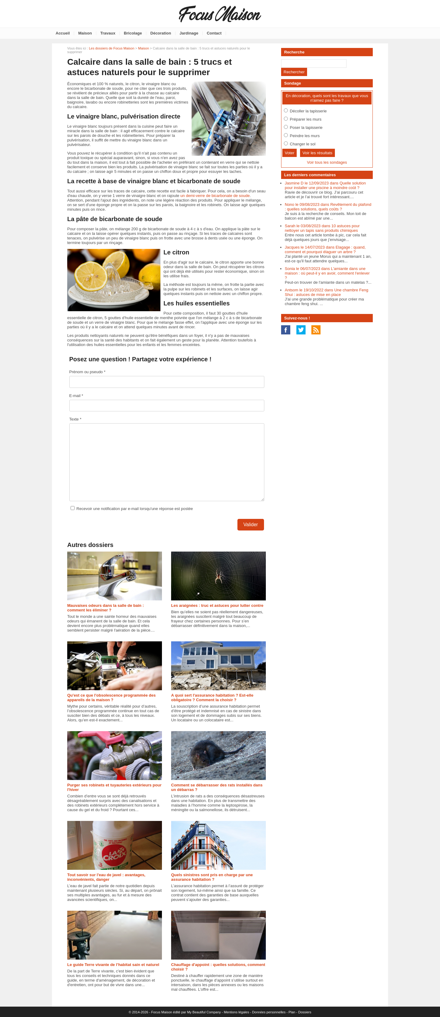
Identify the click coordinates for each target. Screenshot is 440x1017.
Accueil (63, 33)
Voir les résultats (317, 153)
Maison (85, 33)
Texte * (75, 419)
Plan (291, 1012)
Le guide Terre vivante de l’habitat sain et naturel (113, 964)
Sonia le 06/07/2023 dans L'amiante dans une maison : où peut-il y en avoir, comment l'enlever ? (327, 273)
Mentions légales (236, 1012)
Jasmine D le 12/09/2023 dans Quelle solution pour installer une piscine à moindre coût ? (325, 185)
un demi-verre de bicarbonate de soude (215, 195)
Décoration (160, 33)
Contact (214, 33)
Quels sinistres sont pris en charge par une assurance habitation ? (212, 877)
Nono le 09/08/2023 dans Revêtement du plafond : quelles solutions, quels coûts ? (328, 206)
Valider (251, 524)
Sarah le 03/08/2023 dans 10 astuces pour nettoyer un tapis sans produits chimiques (322, 228)
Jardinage (189, 33)
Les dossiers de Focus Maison (111, 48)
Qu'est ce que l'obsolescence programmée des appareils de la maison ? (111, 697)
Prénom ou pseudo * (87, 372)
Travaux (107, 33)
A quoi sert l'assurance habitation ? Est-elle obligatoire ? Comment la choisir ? (212, 697)
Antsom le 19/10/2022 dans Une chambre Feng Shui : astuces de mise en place (326, 292)
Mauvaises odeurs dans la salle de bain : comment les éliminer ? (105, 607)
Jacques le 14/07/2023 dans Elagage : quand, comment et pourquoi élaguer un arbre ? (325, 249)
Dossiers (304, 1012)
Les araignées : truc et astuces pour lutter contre (217, 605)
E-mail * (76, 395)
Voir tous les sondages (327, 162)
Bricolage (133, 33)
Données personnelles (268, 1012)
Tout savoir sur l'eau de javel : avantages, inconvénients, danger (106, 877)
